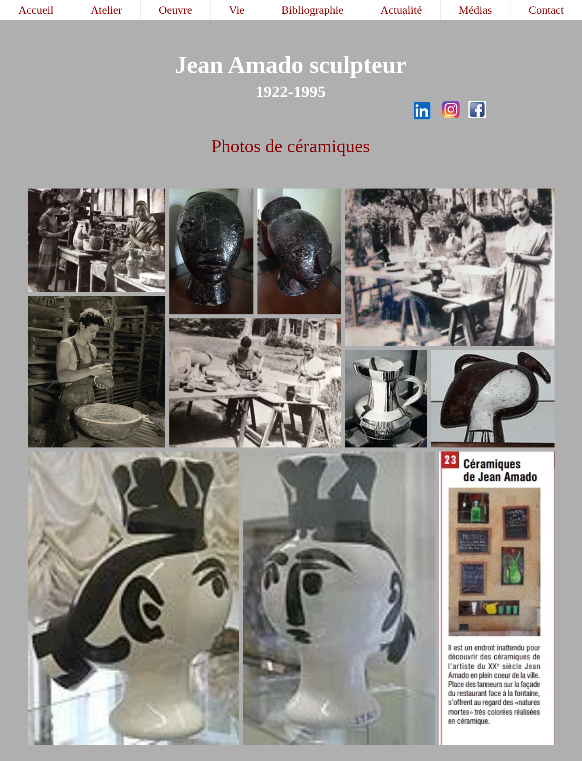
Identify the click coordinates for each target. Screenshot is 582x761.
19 (301, 92)
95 (318, 92)
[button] (175, 10)
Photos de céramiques (290, 146)
